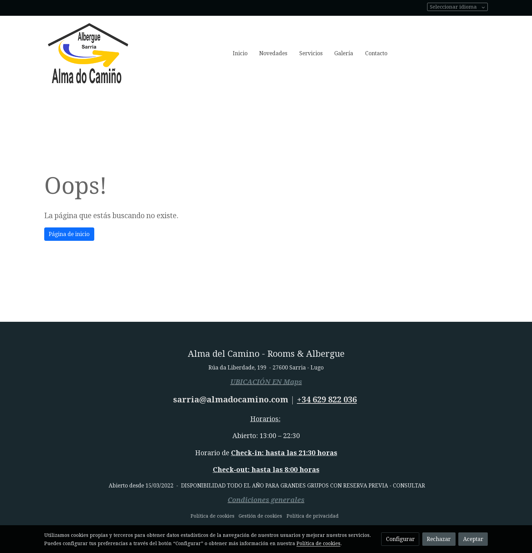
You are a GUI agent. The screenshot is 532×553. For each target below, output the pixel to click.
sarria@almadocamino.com (230, 399)
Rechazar (439, 539)
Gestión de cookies (260, 516)
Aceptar (473, 539)
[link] (88, 53)
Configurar (400, 539)
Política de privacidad (313, 516)
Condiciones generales (266, 500)
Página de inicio (69, 234)
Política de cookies (212, 516)
